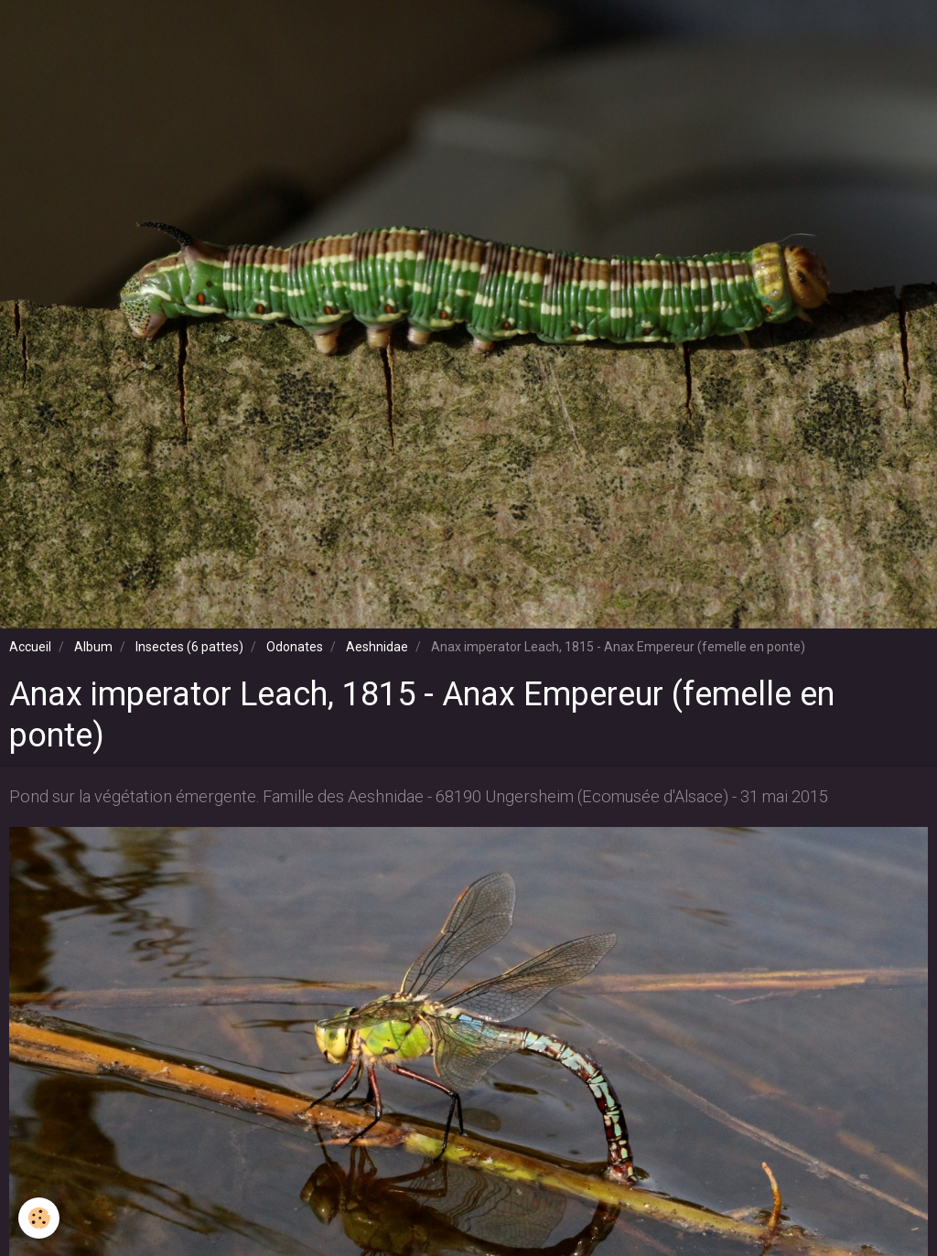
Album (93, 646)
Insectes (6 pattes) (189, 646)
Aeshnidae (377, 646)
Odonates (294, 646)
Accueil (30, 646)
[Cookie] (38, 1218)
